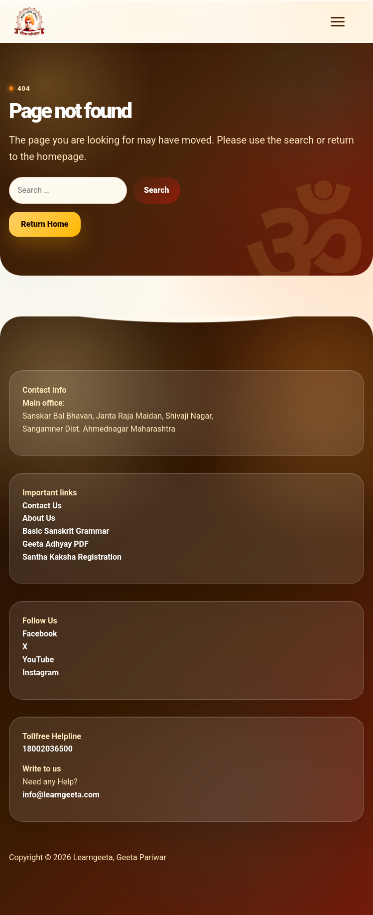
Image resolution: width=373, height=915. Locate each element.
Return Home (45, 224)
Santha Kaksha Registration (72, 557)
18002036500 (47, 749)
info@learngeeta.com (61, 794)
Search (156, 190)
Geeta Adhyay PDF (55, 544)
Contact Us (42, 505)
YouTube (38, 659)
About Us (38, 518)
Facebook (39, 633)
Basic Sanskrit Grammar (65, 531)
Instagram (40, 672)
